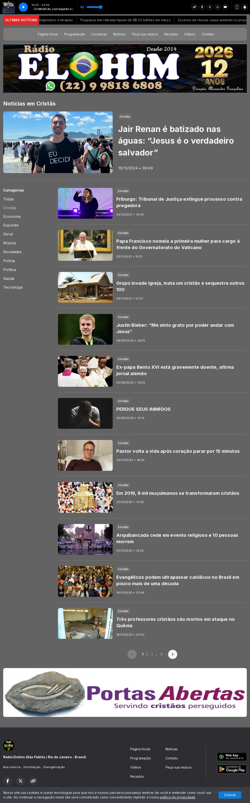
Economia (12, 216)
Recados (171, 34)
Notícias (119, 34)
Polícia (9, 261)
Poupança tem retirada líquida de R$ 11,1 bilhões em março (134, 20)
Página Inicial (48, 34)
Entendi (230, 795)
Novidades (12, 252)
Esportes (11, 225)
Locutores (99, 34)
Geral (8, 234)
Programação (74, 34)
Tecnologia (13, 287)
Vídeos (189, 34)
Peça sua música (145, 34)
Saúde (8, 278)
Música (9, 243)
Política (9, 270)
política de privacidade (177, 797)
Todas (8, 199)
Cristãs (9, 208)
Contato (208, 34)
